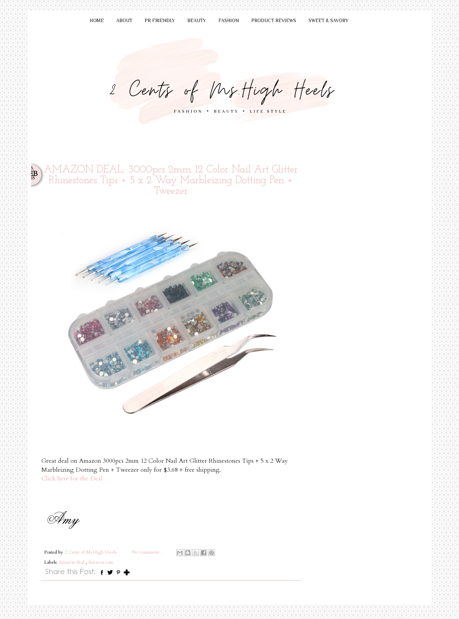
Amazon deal (72, 562)
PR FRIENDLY (160, 20)
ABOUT (124, 20)
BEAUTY (196, 20)
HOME (97, 20)
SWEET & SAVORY (329, 20)
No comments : (147, 552)
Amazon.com (101, 562)
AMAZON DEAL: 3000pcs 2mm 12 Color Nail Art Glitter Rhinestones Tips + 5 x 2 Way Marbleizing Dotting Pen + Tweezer (171, 181)
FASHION (228, 20)
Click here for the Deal (71, 478)
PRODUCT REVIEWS (273, 20)
